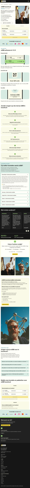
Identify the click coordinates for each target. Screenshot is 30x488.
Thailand (2, 478)
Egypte (2, 482)
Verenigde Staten (3, 476)
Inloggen (3, 433)
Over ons (2, 461)
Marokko (2, 479)
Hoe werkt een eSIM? (4, 466)
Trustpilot (8, 8)
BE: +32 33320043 (19, 251)
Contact (2, 462)
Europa (2, 474)
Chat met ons (15, 254)
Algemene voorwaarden (4, 470)
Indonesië (2, 481)
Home (2, 4)
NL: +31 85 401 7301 (12, 251)
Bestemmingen (6, 4)
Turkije (2, 477)
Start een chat (3, 440)
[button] (26, 231)
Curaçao (2, 483)
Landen (2, 460)
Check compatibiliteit (7, 22)
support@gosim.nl (3, 449)
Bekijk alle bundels (5, 304)
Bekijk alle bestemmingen (5, 425)
